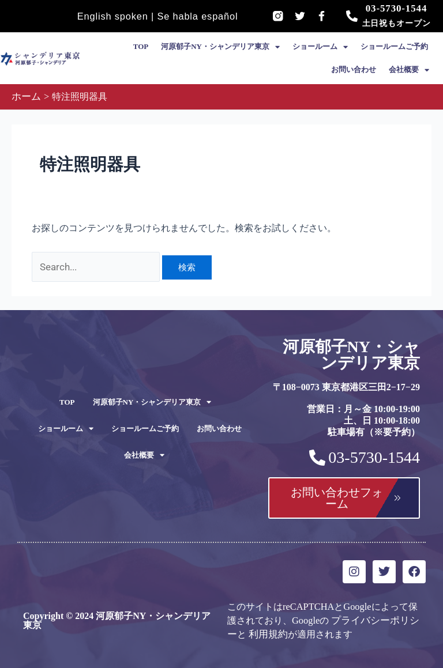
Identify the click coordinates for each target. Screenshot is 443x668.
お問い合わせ (353, 69)
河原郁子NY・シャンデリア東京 (220, 46)
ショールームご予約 (394, 46)
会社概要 (409, 70)
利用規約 (266, 632)
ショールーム (320, 46)
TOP (141, 46)
